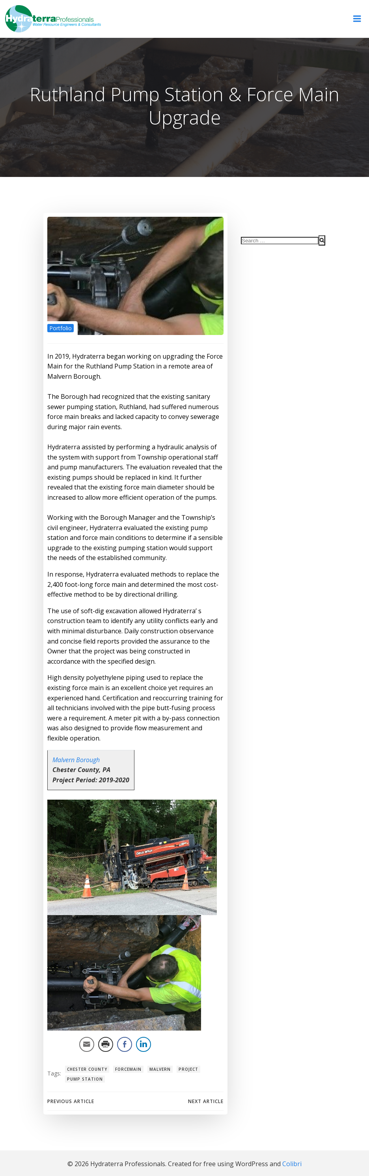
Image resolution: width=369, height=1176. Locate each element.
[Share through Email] (85, 1044)
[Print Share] (104, 1044)
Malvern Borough (75, 760)
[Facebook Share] (123, 1044)
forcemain (127, 1069)
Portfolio (59, 328)
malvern (159, 1069)
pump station (84, 1079)
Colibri (292, 1163)
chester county (86, 1069)
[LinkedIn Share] (142, 1044)
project (188, 1069)
